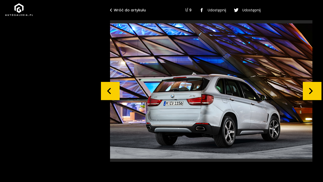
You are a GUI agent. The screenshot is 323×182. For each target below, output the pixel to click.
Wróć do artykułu (128, 10)
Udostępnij (212, 10)
